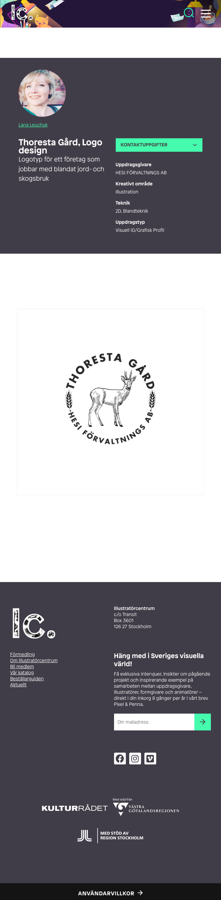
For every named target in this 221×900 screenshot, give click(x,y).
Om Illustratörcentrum (34, 660)
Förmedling (22, 654)
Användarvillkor (106, 893)
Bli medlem (22, 666)
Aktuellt (18, 685)
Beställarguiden (27, 679)
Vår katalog (22, 673)
